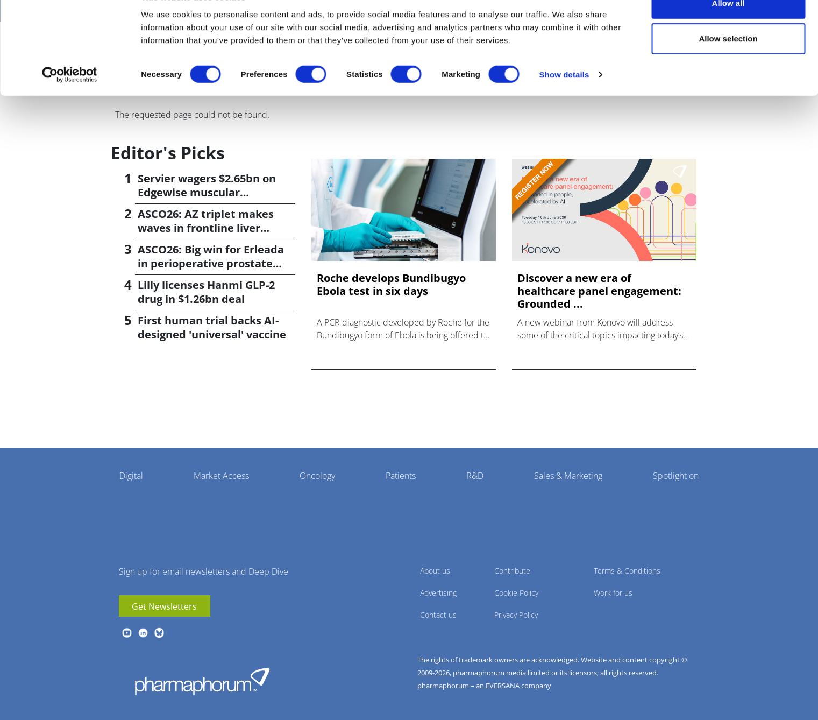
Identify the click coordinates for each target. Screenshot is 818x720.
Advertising (438, 593)
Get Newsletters (164, 606)
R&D (474, 476)
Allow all (728, 28)
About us (435, 571)
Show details (564, 99)
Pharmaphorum (202, 681)
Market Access (221, 476)
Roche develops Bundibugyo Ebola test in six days (391, 285)
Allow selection (728, 63)
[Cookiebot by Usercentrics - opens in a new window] (70, 100)
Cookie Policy (516, 593)
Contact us (438, 615)
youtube (127, 632)
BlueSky (159, 632)
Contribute (512, 571)
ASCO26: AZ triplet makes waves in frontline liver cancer (206, 228)
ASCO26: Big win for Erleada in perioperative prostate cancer (211, 263)
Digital (131, 476)
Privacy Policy (516, 615)
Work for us (613, 593)
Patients (401, 476)
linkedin (143, 632)
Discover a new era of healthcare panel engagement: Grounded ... (599, 291)
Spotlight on (676, 476)
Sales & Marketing (568, 476)
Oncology (317, 476)
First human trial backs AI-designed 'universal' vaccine (212, 327)
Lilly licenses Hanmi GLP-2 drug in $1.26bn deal (206, 292)
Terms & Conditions (627, 571)
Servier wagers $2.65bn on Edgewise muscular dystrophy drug (207, 192)
